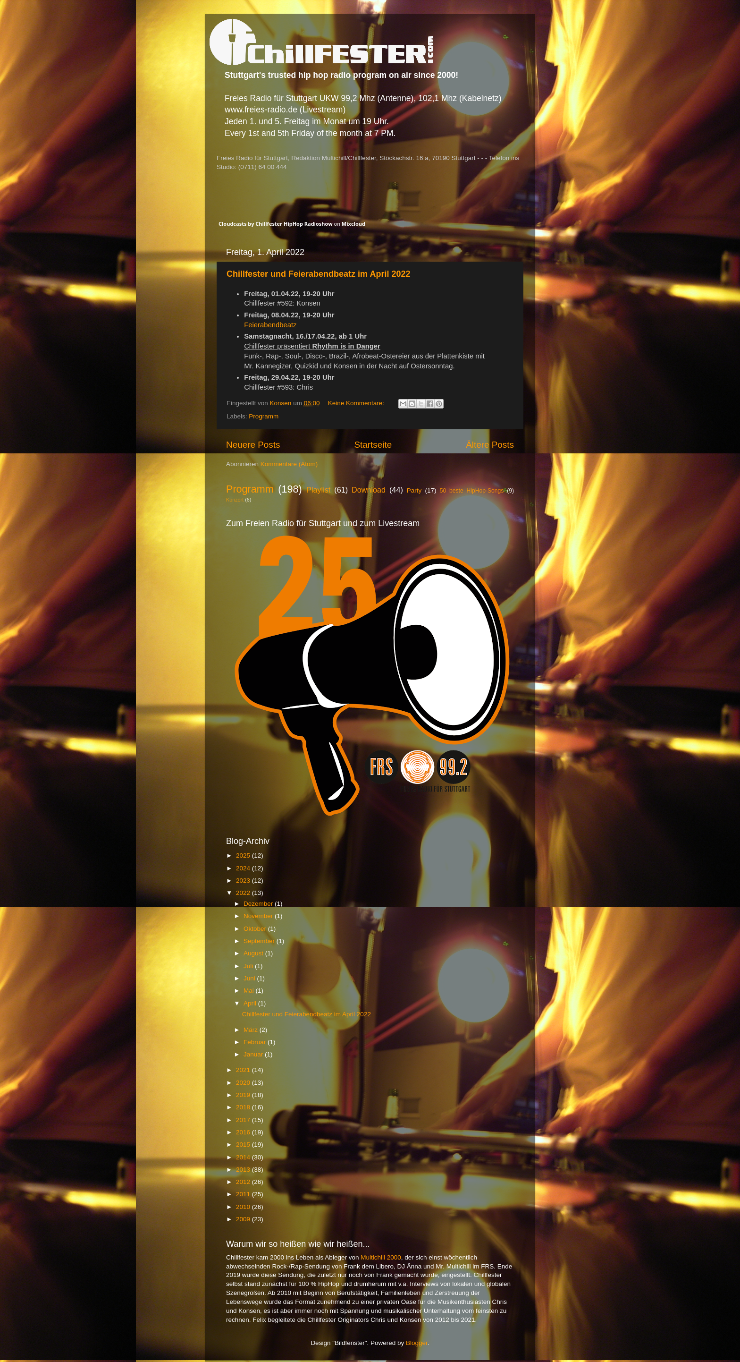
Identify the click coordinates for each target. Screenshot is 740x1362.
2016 (244, 1132)
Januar (254, 1054)
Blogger (417, 1342)
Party (414, 490)
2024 (244, 868)
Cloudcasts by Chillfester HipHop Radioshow (276, 223)
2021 (244, 1069)
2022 (244, 892)
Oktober (256, 928)
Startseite (373, 445)
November (259, 915)
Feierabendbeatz (270, 325)
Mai (250, 990)
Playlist (318, 489)
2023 (244, 880)
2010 (244, 1206)
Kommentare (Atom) (289, 464)
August (254, 953)
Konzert (235, 499)
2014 (244, 1157)
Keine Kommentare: (357, 403)
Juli (249, 966)
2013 (244, 1169)
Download (369, 489)
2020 (244, 1082)
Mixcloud (353, 223)
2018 (244, 1107)
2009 (244, 1219)
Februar (256, 1042)
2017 (244, 1120)
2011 (244, 1194)
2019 (244, 1094)
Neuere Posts (253, 445)
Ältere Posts (490, 445)
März (252, 1029)
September (260, 941)
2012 (244, 1181)
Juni (250, 978)
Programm (263, 416)
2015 (244, 1144)
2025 (244, 855)
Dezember (259, 903)
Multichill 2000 (381, 1257)
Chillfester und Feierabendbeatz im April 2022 (318, 274)
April (251, 1003)
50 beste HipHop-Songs (472, 490)
